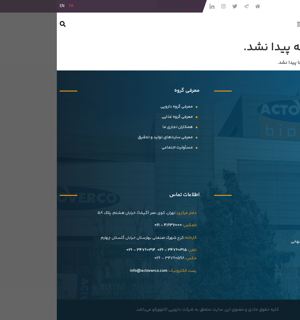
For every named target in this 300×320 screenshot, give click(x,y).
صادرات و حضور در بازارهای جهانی (262, 241)
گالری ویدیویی (278, 168)
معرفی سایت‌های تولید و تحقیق (108, 137)
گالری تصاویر (279, 158)
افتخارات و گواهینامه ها (270, 221)
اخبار (286, 106)
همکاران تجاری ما (121, 127)
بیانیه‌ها (283, 137)
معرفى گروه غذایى (120, 117)
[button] (122, 5)
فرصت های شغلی (275, 252)
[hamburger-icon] (243, 25)
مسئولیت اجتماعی (120, 147)
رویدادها (283, 127)
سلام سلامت (280, 117)
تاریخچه (283, 211)
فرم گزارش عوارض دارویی (269, 262)
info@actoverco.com (92, 271)
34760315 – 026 (115, 250)
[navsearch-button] (6, 25)
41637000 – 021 (111, 225)
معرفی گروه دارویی (120, 106)
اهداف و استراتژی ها (272, 231)
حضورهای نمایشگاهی (271, 147)
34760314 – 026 (84, 250)
